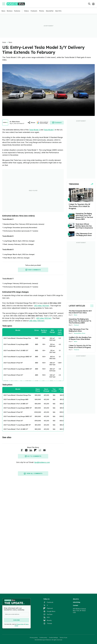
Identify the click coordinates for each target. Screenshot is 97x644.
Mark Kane (16, 122)
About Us (76, 599)
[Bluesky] (47, 620)
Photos (41, 11)
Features (17, 11)
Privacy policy (34, 637)
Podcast (76, 325)
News (3, 11)
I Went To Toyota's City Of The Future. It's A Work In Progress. (80, 346)
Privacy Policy (20, 624)
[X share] (26, 450)
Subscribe (16, 620)
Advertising (76, 602)
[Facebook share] (22, 450)
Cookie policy (43, 637)
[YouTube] (47, 614)
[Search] (89, 4)
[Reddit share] (40, 450)
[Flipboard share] (35, 450)
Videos (26, 11)
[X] (45, 605)
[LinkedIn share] (31, 450)
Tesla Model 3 (34, 130)
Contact (75, 605)
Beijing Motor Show (79, 333)
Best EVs (58, 11)
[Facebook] (48, 602)
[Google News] (49, 611)
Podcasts (34, 11)
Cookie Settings (53, 637)
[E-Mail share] (44, 450)
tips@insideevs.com (42, 462)
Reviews (10, 11)
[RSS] (46, 617)
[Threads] (47, 623)
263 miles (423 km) (41, 306)
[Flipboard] (48, 608)
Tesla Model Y (49, 130)
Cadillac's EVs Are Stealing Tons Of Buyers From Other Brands (80, 338)
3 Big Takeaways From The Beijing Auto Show (78, 330)
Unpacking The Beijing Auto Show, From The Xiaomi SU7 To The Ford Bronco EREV (80, 321)
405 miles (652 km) (43, 318)
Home (4, 42)
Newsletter (50, 11)
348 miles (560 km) (36, 321)
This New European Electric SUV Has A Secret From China (80, 312)
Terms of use (63, 637)
